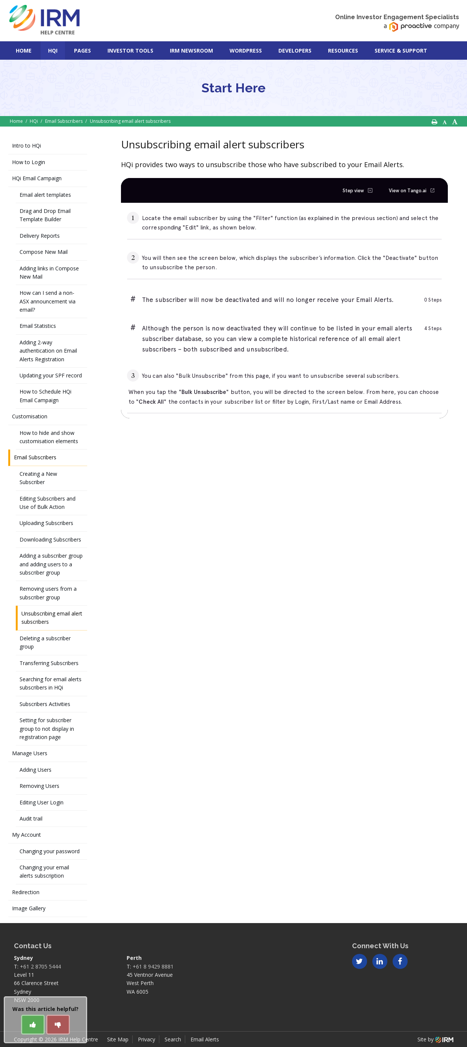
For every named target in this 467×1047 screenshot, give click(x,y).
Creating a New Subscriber (38, 478)
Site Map (117, 1039)
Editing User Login (41, 802)
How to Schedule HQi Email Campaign (45, 395)
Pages (82, 50)
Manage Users (29, 753)
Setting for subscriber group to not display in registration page (47, 729)
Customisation (29, 416)
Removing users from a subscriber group (48, 592)
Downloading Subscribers (50, 539)
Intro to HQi (26, 145)
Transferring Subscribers (49, 663)
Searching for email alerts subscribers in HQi (51, 683)
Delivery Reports (40, 235)
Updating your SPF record (51, 375)
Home (24, 50)
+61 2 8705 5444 (40, 966)
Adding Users (35, 769)
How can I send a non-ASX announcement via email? (48, 301)
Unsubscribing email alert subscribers (51, 617)
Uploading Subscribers (46, 523)
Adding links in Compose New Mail (49, 272)
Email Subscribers (35, 457)
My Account (26, 834)
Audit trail (31, 818)
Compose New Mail (44, 251)
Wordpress (246, 50)
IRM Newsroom (191, 50)
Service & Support (401, 50)
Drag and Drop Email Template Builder (45, 215)
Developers (294, 50)
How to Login (28, 162)
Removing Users (39, 785)
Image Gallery (28, 908)
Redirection (25, 892)
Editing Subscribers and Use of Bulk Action (48, 502)
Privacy (146, 1039)
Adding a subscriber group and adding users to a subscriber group (51, 564)
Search (173, 1039)
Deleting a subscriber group (45, 642)
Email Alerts (204, 1039)
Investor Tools (130, 50)
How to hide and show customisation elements (49, 437)
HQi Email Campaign (37, 178)
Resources (343, 50)
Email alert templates (45, 194)
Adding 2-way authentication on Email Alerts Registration (48, 351)
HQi (52, 50)
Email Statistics (38, 325)
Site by (435, 1039)
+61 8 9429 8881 (153, 966)
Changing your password (50, 851)
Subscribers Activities (45, 704)
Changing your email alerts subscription (44, 871)
